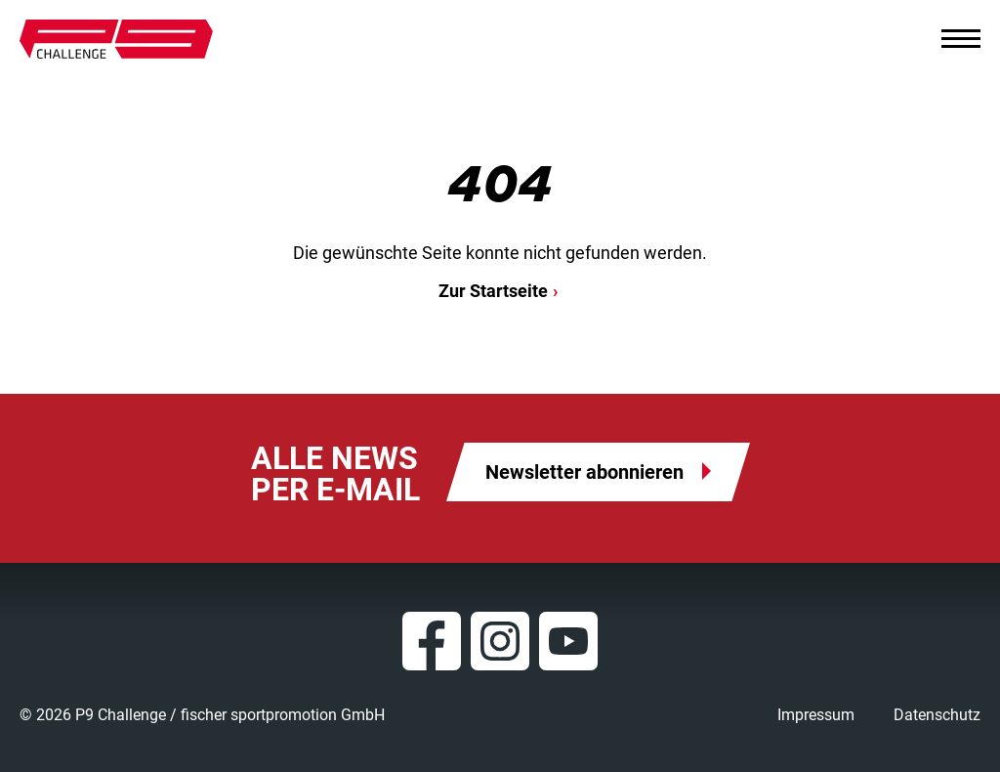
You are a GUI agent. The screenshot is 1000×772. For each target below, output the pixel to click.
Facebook (431, 641)
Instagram (500, 641)
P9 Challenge (116, 39)
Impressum (815, 715)
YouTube (568, 641)
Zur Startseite (493, 290)
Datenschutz (937, 715)
